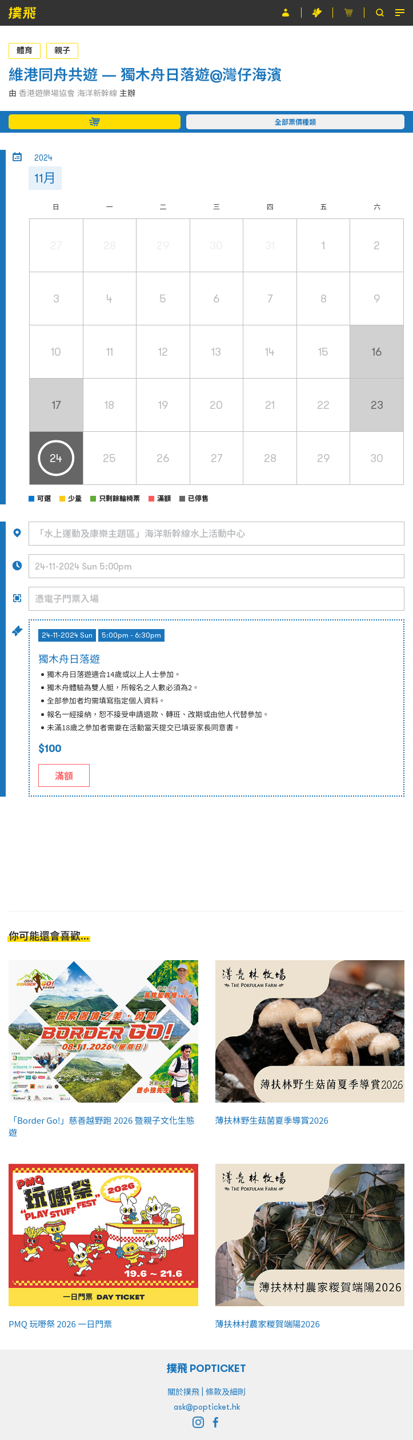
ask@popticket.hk (207, 1407)
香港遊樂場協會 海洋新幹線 (68, 93)
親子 (62, 50)
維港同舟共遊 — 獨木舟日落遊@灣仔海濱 (145, 74)
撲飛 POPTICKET (206, 1368)
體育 (25, 50)
